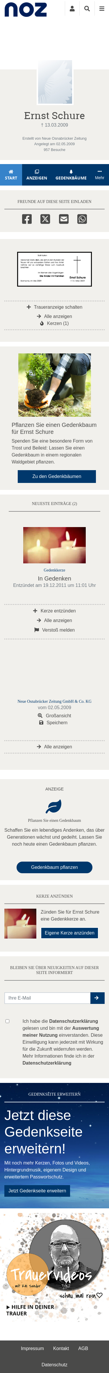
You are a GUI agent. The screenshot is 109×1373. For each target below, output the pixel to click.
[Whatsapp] (82, 218)
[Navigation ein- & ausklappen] (101, 8)
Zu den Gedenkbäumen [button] (56, 476)
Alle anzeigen (54, 316)
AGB (83, 1348)
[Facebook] (27, 218)
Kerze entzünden (54, 610)
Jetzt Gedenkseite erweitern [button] (37, 1190)
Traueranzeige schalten (55, 307)
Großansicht (54, 715)
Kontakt (61, 1348)
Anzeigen (36, 175)
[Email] (64, 218)
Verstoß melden (54, 630)
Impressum (32, 1348)
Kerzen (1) (54, 323)
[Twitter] (45, 218)
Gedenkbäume (71, 175)
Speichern (53, 722)
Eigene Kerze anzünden (69, 932)
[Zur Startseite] (26, 8)
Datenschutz (54, 1364)
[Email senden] (47, 998)
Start (11, 175)
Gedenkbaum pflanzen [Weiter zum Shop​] (54, 867)
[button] (97, 998)
